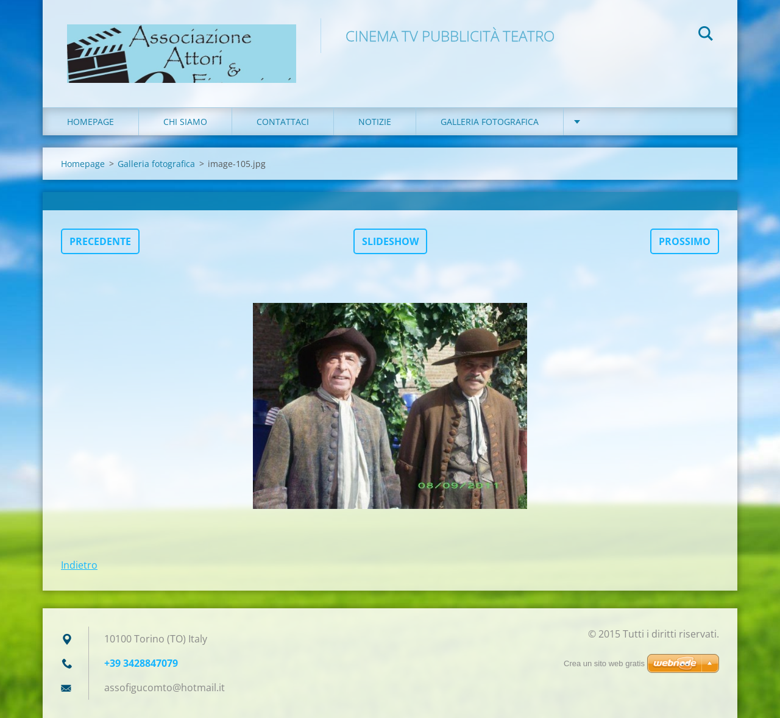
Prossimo (685, 241)
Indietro (79, 565)
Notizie (374, 121)
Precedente (100, 241)
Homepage (90, 121)
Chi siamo (185, 121)
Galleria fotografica (490, 121)
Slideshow (390, 241)
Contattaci (283, 121)
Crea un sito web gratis (604, 663)
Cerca (705, 35)
